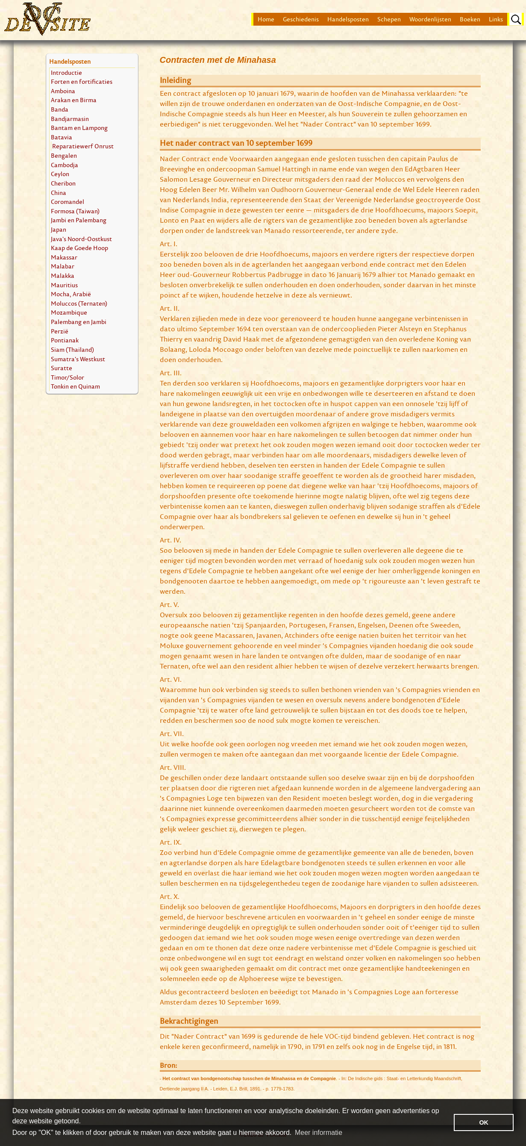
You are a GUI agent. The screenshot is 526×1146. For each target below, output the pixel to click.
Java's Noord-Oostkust (81, 238)
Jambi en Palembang (78, 219)
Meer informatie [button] (318, 1132)
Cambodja (64, 164)
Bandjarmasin (70, 118)
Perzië (59, 331)
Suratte (61, 367)
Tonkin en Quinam (75, 386)
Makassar (64, 257)
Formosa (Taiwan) (75, 210)
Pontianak (65, 340)
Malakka (62, 275)
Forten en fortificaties (81, 81)
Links (496, 19)
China (58, 192)
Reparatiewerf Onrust (83, 145)
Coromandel (67, 201)
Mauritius (64, 284)
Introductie (66, 72)
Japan (58, 229)
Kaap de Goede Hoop (79, 247)
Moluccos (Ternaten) (79, 303)
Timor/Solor (67, 377)
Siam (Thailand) (72, 349)
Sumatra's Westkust (78, 358)
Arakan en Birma (74, 99)
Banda (59, 109)
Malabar (62, 266)
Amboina (63, 90)
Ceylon (60, 173)
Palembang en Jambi (78, 321)
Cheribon (63, 183)
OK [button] (483, 1122)
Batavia (61, 137)
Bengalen (64, 155)
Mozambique (69, 312)
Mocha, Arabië (71, 293)
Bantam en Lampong (79, 127)
